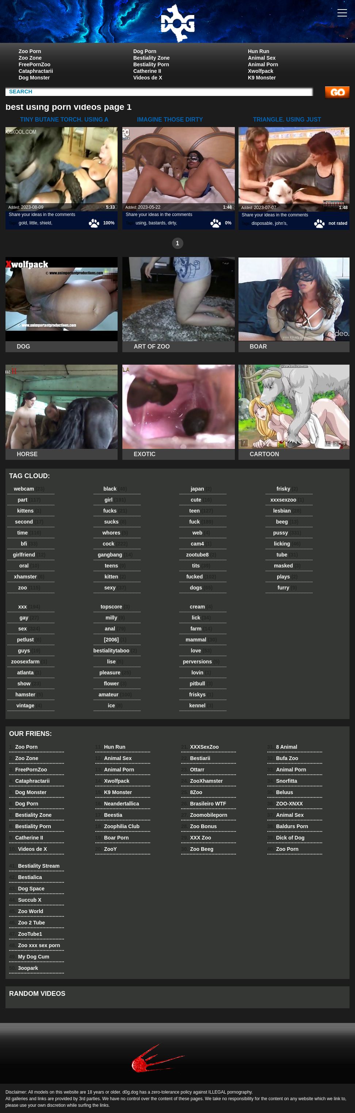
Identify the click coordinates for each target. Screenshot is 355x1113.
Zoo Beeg (197, 849)
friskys (201, 694)
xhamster (29, 577)
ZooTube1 (25, 934)
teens (115, 566)
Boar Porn (112, 838)
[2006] (115, 640)
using (141, 223)
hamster (29, 694)
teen (201, 511)
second (29, 522)
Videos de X (147, 78)
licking (287, 544)
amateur (115, 694)
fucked (201, 577)
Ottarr (192, 770)
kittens (29, 511)
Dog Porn (144, 51)
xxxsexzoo (287, 500)
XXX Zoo (196, 838)
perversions (201, 662)
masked (287, 566)
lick (201, 618)
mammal (201, 640)
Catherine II (147, 71)
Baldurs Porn (287, 826)
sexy (115, 588)
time (29, 533)
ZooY (106, 849)
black (115, 489)
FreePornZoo (34, 64)
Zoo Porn (30, 51)
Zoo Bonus (199, 826)
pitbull (201, 683)
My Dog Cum (29, 957)
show (29, 683)
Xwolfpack (260, 71)
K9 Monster (262, 78)
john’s (280, 223)
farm (201, 629)
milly (115, 618)
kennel (201, 705)
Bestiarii (195, 758)
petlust (29, 640)
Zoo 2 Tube (27, 923)
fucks (115, 511)
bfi (29, 544)
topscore (115, 607)
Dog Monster (34, 78)
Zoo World (26, 911)
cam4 (201, 544)
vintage (29, 705)
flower (115, 683)
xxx (29, 607)
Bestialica (25, 877)
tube (287, 555)
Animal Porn (263, 64)
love (201, 651)
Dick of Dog (286, 838)
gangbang (115, 555)
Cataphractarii (36, 71)
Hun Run (258, 51)
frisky (287, 489)
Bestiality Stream (34, 866)
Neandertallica (117, 804)
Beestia (108, 815)
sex (29, 629)
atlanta (29, 672)
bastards (157, 223)
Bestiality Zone (151, 58)
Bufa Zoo (282, 758)
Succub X (25, 900)
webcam (29, 489)
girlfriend (29, 555)
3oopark (23, 968)
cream (201, 607)
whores (115, 533)
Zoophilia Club (117, 826)
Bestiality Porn (151, 64)
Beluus (280, 792)
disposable (262, 223)
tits (201, 566)
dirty (172, 223)
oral (29, 566)
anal (115, 629)
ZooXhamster (202, 781)
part (29, 500)
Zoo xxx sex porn (34, 945)
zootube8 (201, 555)
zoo (29, 588)
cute (201, 500)
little (33, 223)
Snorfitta (282, 781)
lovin (201, 672)
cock (115, 544)
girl (115, 500)
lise (115, 662)
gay (29, 618)
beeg (287, 522)
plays (287, 577)
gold (23, 223)
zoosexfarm (29, 662)
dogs (201, 588)
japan (201, 489)
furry (287, 588)
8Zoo (191, 792)
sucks (115, 522)
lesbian (287, 511)
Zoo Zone (30, 58)
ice (115, 705)
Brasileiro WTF (203, 804)
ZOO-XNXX (285, 804)
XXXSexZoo (200, 747)
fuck (201, 522)
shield (45, 223)
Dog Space (27, 888)
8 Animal (282, 747)
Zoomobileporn (204, 815)
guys (29, 651)
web (201, 533)
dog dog (177, 23)
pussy (287, 533)
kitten (115, 577)
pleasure (115, 672)
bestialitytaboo (115, 651)
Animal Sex (261, 58)
